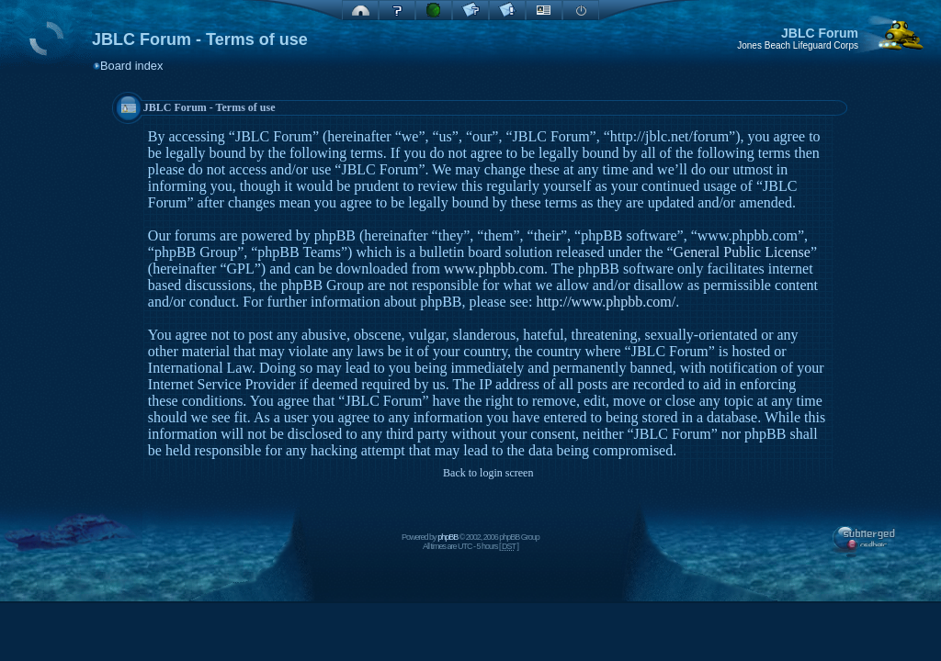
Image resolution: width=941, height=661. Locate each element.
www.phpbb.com (494, 268)
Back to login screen (488, 472)
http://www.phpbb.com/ (605, 301)
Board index (131, 66)
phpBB (447, 537)
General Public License (742, 252)
